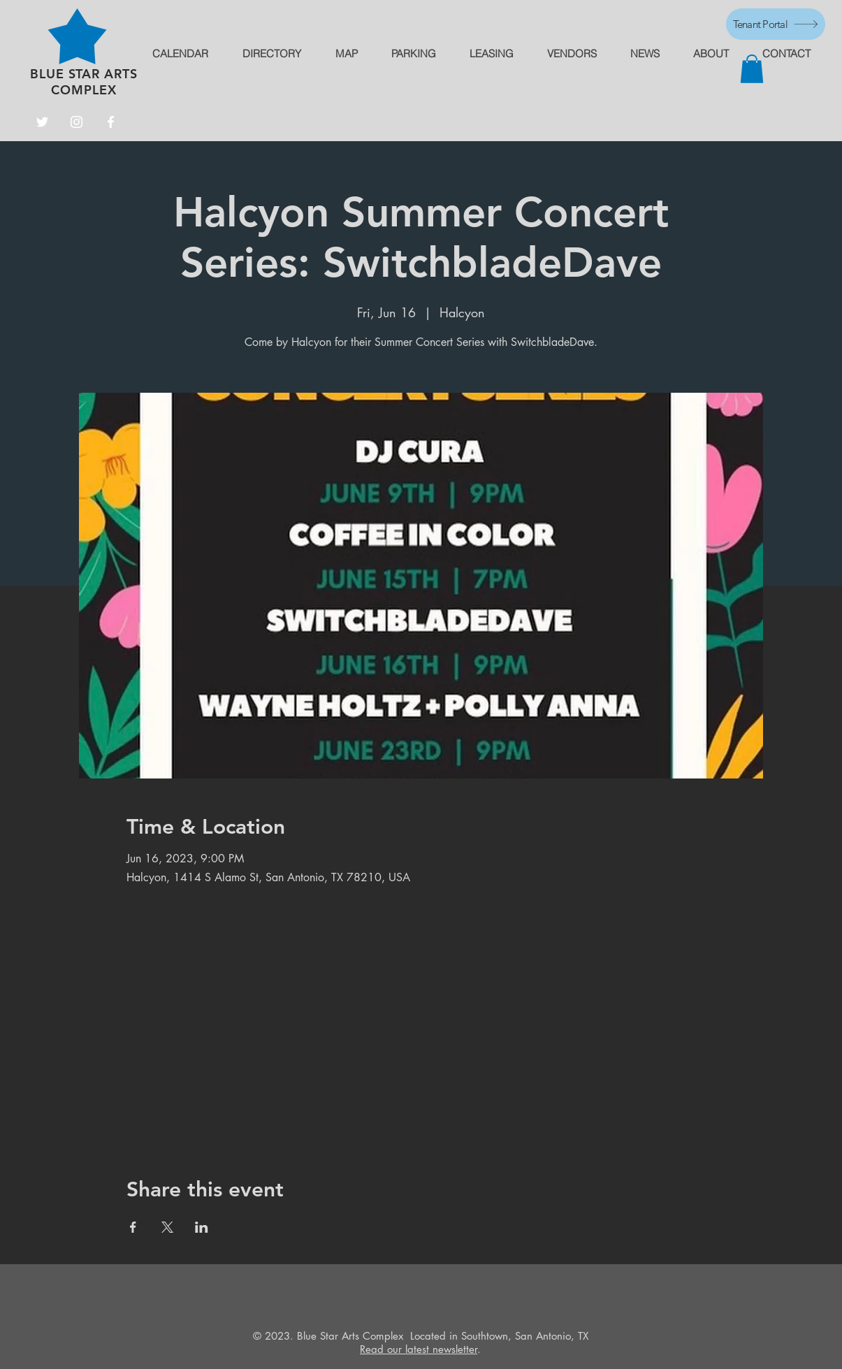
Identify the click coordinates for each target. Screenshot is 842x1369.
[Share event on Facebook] (133, 1227)
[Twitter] (42, 122)
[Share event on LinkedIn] (201, 1227)
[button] (752, 69)
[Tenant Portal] (775, 24)
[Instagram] (76, 122)
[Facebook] (111, 122)
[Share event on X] (167, 1227)
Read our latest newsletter (418, 1349)
